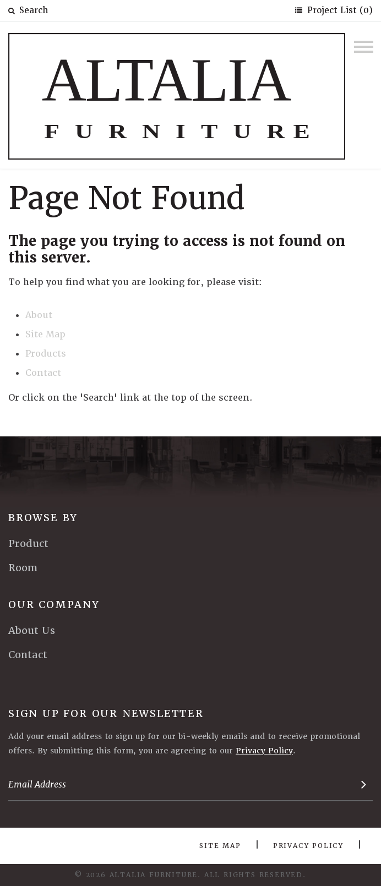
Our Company (54, 604)
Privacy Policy (264, 751)
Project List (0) (338, 10)
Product (28, 543)
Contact (43, 373)
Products (45, 353)
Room (22, 567)
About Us (31, 630)
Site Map (45, 334)
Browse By (43, 517)
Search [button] (28, 10)
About (38, 315)
